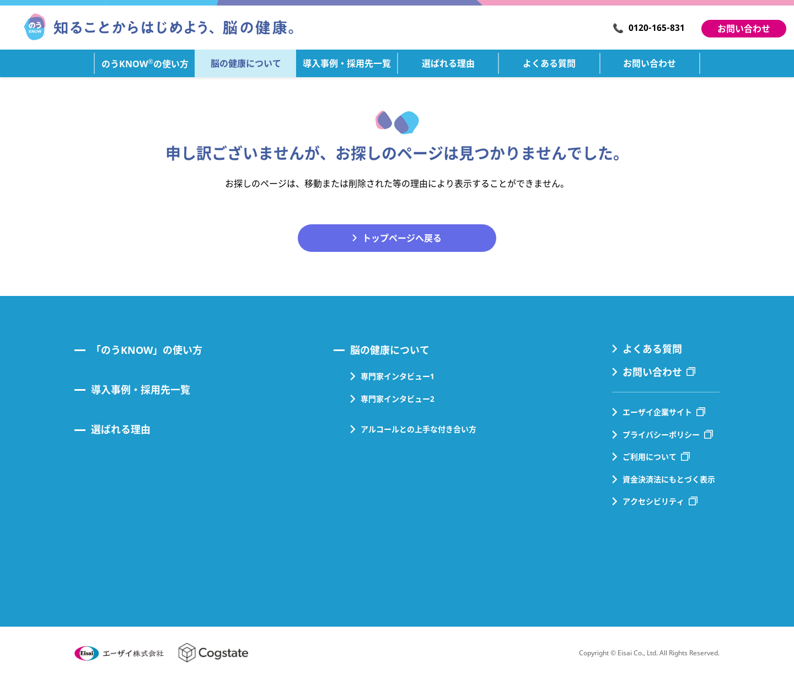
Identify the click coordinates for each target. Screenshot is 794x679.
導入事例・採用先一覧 (140, 389)
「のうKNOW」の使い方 (146, 350)
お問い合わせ (743, 29)
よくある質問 (652, 348)
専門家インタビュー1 (397, 376)
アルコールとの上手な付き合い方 (418, 429)
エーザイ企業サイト (657, 412)
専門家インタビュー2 (397, 399)
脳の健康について (390, 350)
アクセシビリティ (653, 501)
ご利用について (650, 456)
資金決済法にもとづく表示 (669, 479)
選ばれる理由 (121, 429)
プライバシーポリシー (661, 434)
